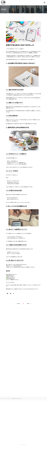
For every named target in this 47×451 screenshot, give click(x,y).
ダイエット (12, 42)
